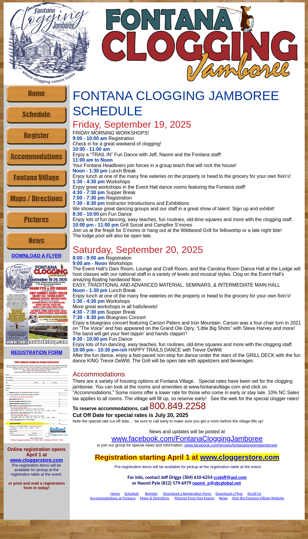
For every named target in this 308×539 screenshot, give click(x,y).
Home (115, 493)
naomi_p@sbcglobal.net (216, 483)
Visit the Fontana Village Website (258, 498)
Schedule (132, 493)
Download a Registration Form (187, 493)
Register (151, 493)
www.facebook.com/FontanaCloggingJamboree (187, 438)
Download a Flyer (229, 493)
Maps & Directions (154, 498)
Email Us (254, 493)
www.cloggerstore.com (36, 460)
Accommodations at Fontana (112, 498)
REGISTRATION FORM (36, 352)
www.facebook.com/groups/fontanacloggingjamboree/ (230, 445)
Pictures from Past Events (194, 498)
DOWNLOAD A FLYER (36, 255)
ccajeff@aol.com (230, 477)
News (223, 498)
